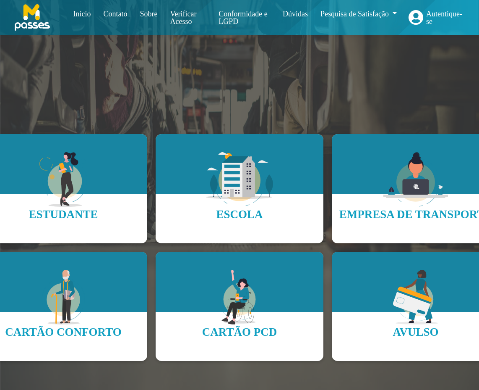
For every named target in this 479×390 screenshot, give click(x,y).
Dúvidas (295, 14)
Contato (115, 14)
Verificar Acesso (183, 18)
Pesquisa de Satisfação (355, 14)
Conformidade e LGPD (243, 18)
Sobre (148, 14)
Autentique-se (444, 18)
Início (82, 14)
